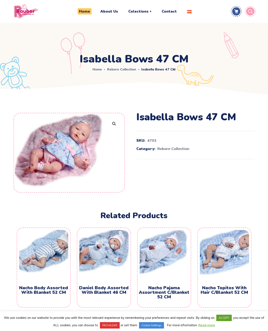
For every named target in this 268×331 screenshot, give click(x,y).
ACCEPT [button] (224, 317)
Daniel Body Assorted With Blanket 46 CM (104, 290)
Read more (206, 325)
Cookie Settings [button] (152, 325)
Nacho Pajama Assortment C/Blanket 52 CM (164, 292)
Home (97, 69)
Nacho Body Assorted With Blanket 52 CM (43, 290)
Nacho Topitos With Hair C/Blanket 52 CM (224, 290)
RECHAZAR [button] (109, 325)
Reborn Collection (121, 69)
